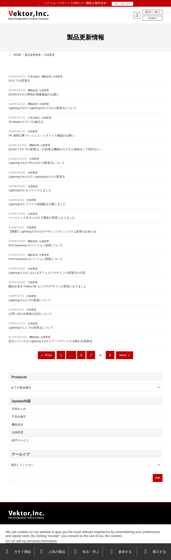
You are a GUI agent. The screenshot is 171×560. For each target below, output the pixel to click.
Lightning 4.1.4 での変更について (29, 300)
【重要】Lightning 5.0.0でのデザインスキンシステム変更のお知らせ (52, 231)
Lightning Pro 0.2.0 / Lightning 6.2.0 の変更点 (36, 176)
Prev (46, 355)
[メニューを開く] (136, 15)
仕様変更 (58, 76)
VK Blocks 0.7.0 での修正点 (25, 122)
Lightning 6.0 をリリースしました (29, 190)
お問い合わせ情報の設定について (30, 313)
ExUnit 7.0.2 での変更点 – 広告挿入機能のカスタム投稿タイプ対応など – (55, 149)
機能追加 (46, 76)
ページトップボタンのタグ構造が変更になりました (41, 217)
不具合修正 (34, 76)
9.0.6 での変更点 (19, 80)
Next (124, 355)
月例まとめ (19, 408)
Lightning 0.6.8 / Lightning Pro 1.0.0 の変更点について (42, 108)
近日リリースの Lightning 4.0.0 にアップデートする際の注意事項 (50, 341)
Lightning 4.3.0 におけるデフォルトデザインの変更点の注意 (47, 272)
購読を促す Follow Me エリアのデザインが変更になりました (47, 286)
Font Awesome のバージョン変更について (35, 245)
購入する (154, 552)
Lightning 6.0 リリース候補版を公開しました (37, 204)
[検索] (158, 478)
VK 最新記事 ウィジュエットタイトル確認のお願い (41, 135)
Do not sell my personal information (31, 541)
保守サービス (20, 440)
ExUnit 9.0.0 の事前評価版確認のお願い (33, 94)
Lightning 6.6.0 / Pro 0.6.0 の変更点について (36, 163)
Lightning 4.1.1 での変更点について (31, 327)
